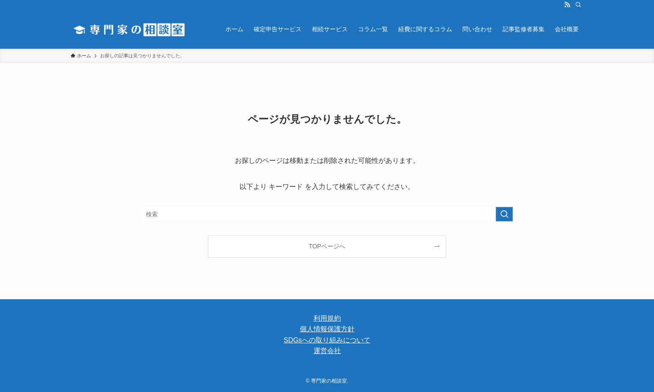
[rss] (567, 4)
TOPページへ (327, 246)
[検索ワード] (327, 214)
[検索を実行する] (504, 214)
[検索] (578, 4)
